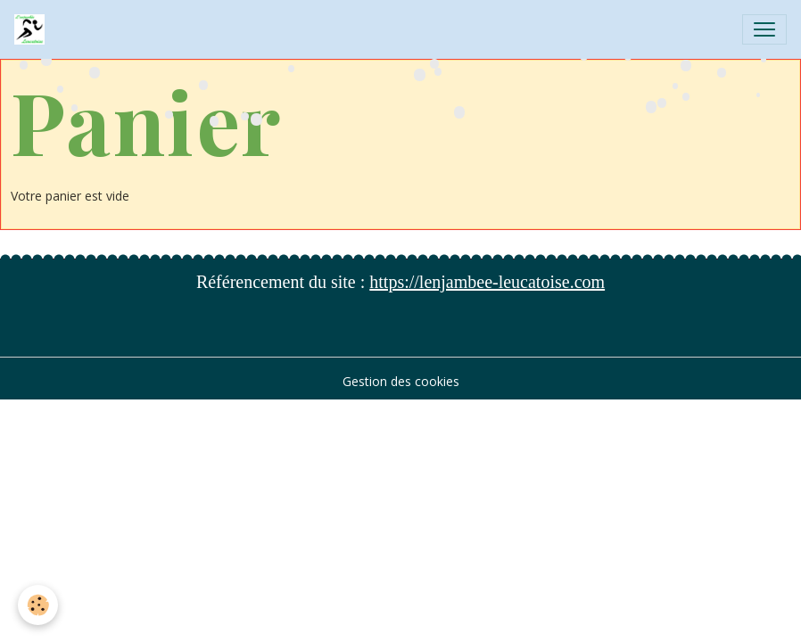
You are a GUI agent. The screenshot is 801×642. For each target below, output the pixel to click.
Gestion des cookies (401, 381)
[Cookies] (38, 605)
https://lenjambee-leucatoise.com (487, 282)
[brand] (33, 29)
